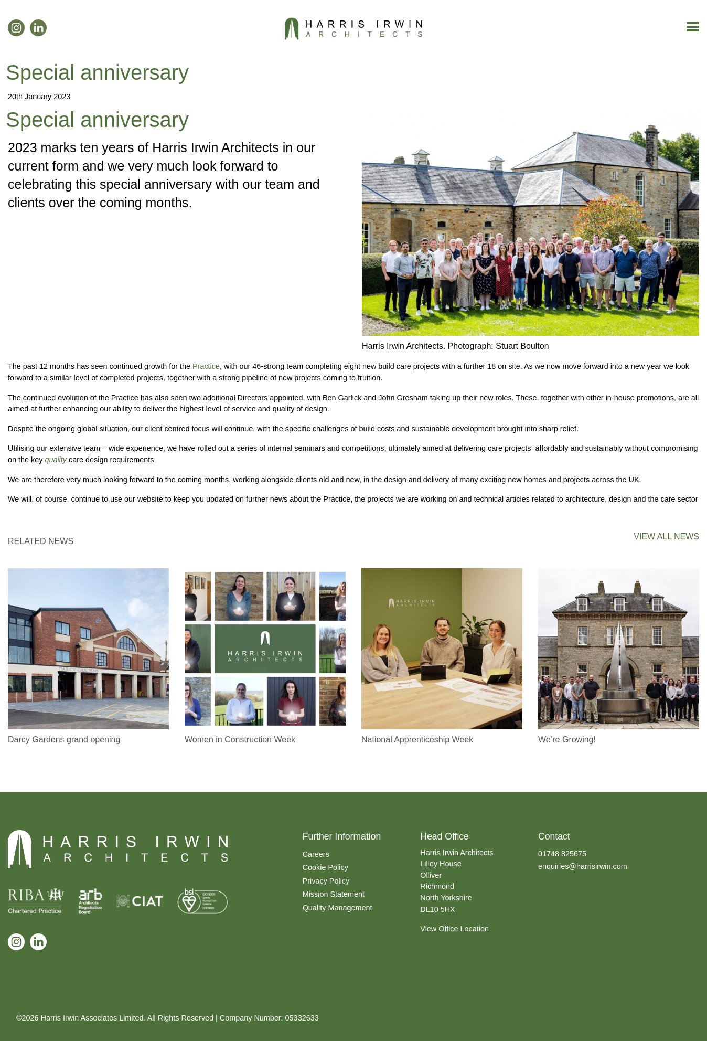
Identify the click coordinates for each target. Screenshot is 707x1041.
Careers (316, 854)
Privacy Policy (326, 881)
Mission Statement (334, 894)
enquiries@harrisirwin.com (582, 866)
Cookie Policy (325, 867)
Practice (206, 366)
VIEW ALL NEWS (666, 536)
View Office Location (454, 929)
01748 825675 (562, 853)
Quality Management (337, 908)
